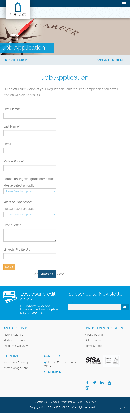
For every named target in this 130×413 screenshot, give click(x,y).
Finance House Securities (104, 328)
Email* (7, 144)
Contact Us (41, 402)
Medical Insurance (14, 340)
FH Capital (11, 356)
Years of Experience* (17, 202)
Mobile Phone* (13, 161)
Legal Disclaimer (86, 402)
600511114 (37, 313)
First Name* (11, 109)
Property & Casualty (15, 345)
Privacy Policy (67, 402)
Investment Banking (15, 362)
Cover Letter (12, 225)
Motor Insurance (13, 334)
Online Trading (93, 340)
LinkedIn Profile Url (16, 249)
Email (71, 302)
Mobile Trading (94, 334)
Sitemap (53, 402)
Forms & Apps (93, 345)
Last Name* (11, 126)
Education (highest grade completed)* (29, 179)
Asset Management (15, 368)
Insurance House (16, 328)
